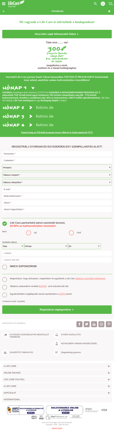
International (12, 399)
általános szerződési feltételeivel (90, 278)
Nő (35, 232)
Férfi (79, 232)
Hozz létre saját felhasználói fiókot (57, 34)
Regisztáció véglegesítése (57, 309)
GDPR (43, 286)
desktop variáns (57, 428)
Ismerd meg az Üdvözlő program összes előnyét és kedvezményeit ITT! (57, 132)
